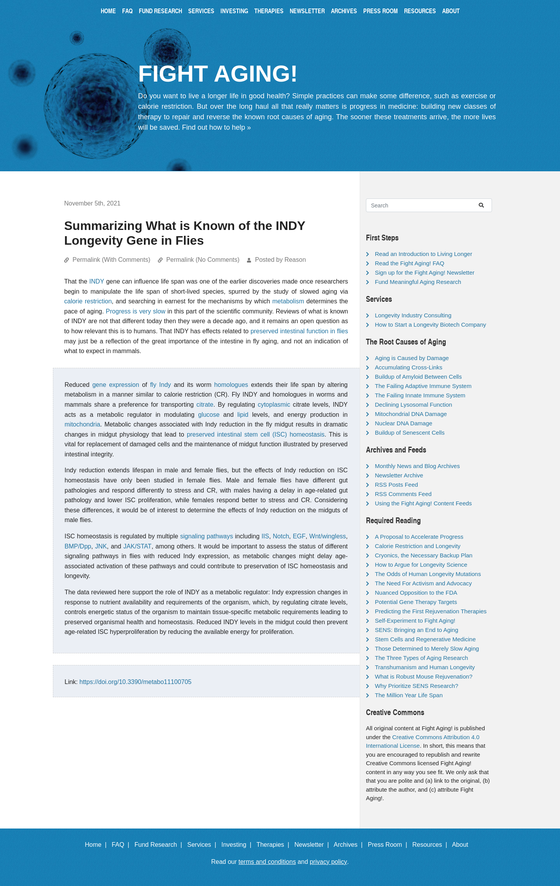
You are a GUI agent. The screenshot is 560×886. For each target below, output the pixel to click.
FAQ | (122, 844)
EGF (299, 536)
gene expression (115, 384)
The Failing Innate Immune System (420, 395)
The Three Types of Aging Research (421, 657)
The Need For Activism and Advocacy (423, 583)
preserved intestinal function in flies (299, 331)
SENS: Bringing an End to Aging (416, 630)
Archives (344, 10)
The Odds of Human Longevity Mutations (428, 574)
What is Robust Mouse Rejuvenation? (423, 676)
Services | (203, 844)
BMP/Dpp (78, 546)
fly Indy (160, 384)
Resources (420, 10)
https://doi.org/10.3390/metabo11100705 (135, 682)
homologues (231, 384)
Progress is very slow (135, 311)
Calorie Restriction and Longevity (417, 546)
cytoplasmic (274, 404)
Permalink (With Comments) (111, 259)
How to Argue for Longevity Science (421, 564)
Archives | (350, 844)
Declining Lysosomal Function (413, 404)
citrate (205, 404)
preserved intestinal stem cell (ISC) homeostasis (255, 434)
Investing (234, 10)
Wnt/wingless (327, 536)
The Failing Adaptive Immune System (423, 386)
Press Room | (389, 844)
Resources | (431, 844)
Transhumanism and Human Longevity (425, 667)
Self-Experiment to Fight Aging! (415, 620)
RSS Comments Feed (403, 494)
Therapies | (274, 844)
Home (108, 10)
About (451, 10)
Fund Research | (160, 844)
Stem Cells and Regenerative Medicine (425, 639)
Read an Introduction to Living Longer (423, 254)
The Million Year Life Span (409, 695)
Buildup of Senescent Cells (409, 432)
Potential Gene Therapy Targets (416, 602)
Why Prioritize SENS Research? (416, 685)
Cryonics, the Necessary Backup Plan (423, 555)
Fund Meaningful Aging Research (418, 282)
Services (201, 10)
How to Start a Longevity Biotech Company (430, 324)
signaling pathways (206, 536)
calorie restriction (88, 301)
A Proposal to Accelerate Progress (419, 536)
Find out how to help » (216, 127)
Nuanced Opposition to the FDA (416, 592)
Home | (97, 844)
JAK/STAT (137, 546)
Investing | (238, 844)
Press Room (380, 10)
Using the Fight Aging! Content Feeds (423, 503)
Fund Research (160, 10)
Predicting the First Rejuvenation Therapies (430, 611)
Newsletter (307, 10)
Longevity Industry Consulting (413, 315)
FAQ (127, 10)
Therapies (269, 10)
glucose (209, 414)
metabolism (288, 301)
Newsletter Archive (399, 475)
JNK (101, 546)
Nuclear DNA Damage (403, 423)
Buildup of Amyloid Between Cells (418, 376)
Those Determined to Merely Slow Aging (427, 648)
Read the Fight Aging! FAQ (409, 263)
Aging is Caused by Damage (412, 358)
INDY (96, 281)
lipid (242, 414)
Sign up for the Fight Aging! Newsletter (424, 272)
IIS (265, 536)
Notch (281, 536)
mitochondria (82, 424)
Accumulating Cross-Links (408, 367)
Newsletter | (313, 844)
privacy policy (328, 861)
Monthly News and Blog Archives (417, 466)
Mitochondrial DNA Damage (411, 414)
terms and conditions (267, 861)
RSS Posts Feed (396, 484)
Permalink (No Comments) (202, 259)
